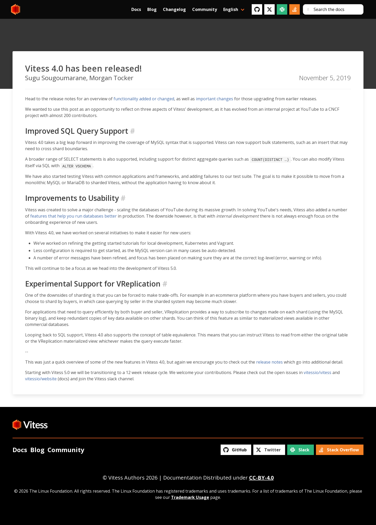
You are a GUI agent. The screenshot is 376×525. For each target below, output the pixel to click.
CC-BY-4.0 (261, 477)
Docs (136, 9)
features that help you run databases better (73, 215)
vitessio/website (41, 378)
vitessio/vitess (317, 372)
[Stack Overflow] (294, 9)
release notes (269, 361)
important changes (214, 99)
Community (204, 9)
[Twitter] (269, 9)
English (230, 9)
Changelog (174, 9)
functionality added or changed (144, 99)
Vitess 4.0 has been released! (83, 68)
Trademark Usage (190, 497)
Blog (152, 9)
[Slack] (282, 9)
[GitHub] (257, 9)
